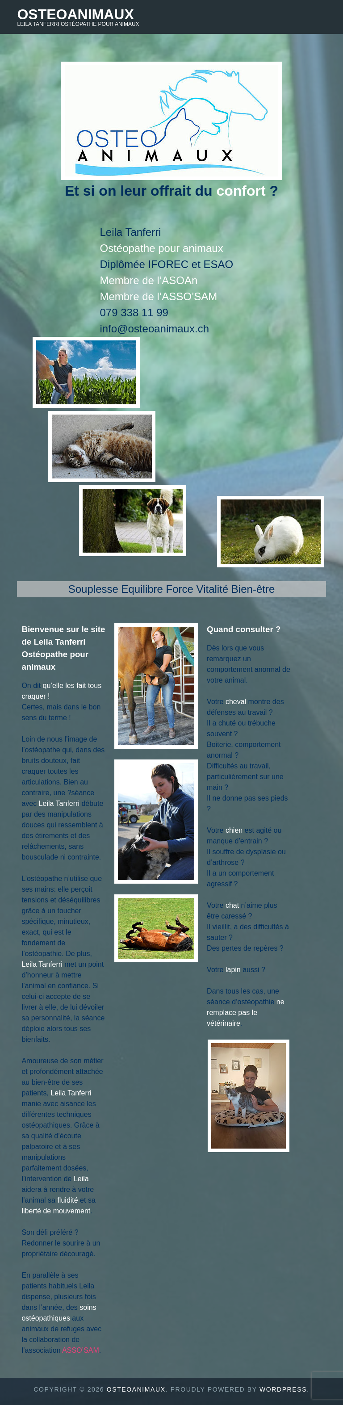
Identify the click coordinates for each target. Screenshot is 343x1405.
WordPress (283, 1389)
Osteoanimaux (75, 14)
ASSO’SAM (80, 1350)
